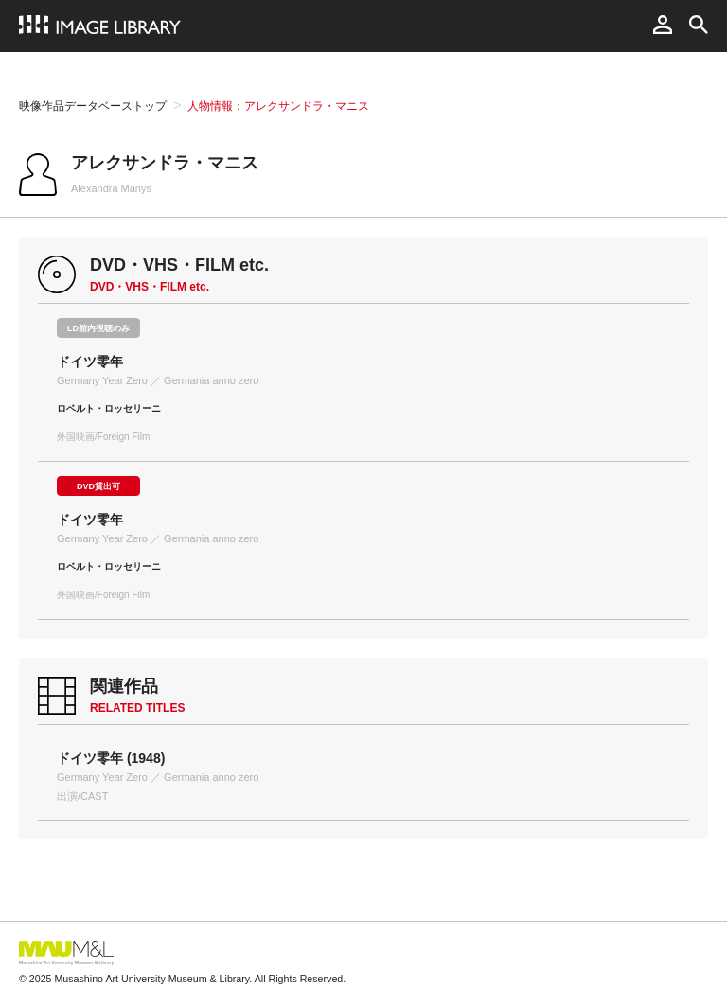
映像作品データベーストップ (93, 106)
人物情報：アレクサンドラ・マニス (278, 106)
